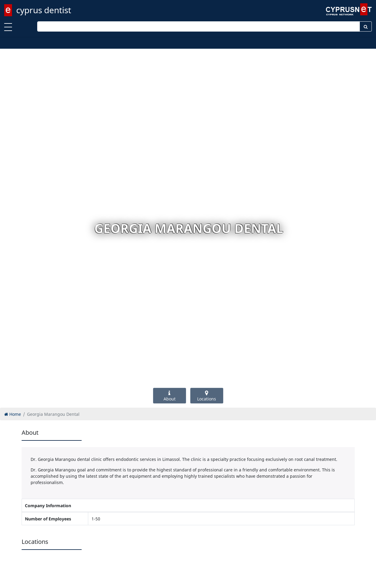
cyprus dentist (43, 10)
